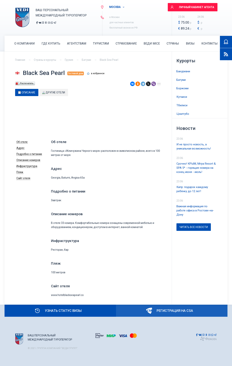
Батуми (86, 60)
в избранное (97, 73)
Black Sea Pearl (109, 60)
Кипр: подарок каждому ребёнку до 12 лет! (192, 189)
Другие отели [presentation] (53, 92)
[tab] (27, 92)
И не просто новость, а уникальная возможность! (193, 146)
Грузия (69, 60)
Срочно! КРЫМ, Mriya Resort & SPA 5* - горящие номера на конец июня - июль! (196, 168)
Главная (20, 60)
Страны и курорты (45, 60)
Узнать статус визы (58, 311)
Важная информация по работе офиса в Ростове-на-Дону (195, 210)
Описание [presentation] (26, 92)
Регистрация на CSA (169, 311)
